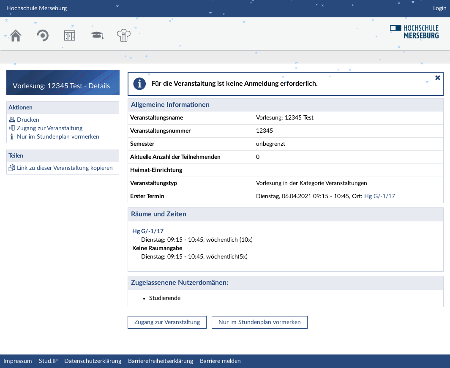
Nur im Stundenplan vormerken (58, 137)
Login (440, 8)
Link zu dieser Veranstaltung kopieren (65, 168)
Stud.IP (48, 361)
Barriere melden (220, 361)
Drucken (28, 120)
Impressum (17, 361)
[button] (437, 77)
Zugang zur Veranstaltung (49, 128)
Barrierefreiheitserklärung (160, 361)
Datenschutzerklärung (92, 361)
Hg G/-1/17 (379, 196)
